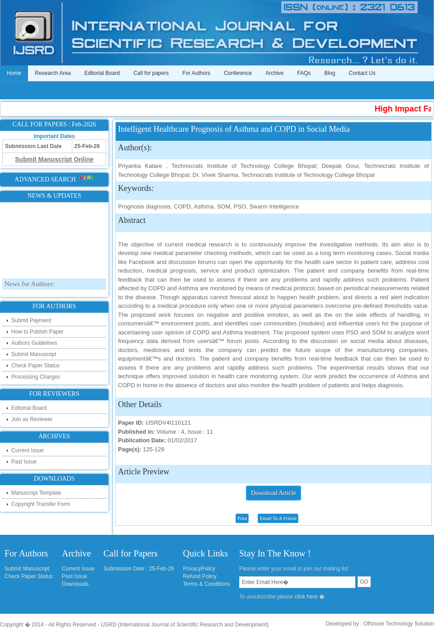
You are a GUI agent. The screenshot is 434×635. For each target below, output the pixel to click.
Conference (238, 73)
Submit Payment (31, 320)
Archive (274, 73)
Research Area (53, 73)
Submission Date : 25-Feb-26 (139, 568)
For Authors (196, 73)
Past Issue (24, 462)
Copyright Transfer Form (40, 504)
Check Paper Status (35, 365)
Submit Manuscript (33, 354)
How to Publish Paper (37, 332)
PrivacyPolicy (199, 568)
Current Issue (27, 450)
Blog (329, 73)
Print (242, 518)
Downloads (75, 584)
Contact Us (362, 73)
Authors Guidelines (34, 343)
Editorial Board (102, 73)
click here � (310, 596)
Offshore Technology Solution (398, 624)
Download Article (273, 493)
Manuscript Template (36, 493)
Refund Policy (200, 576)
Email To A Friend (277, 518)
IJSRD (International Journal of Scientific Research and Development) (185, 624)
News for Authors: (30, 291)
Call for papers (151, 73)
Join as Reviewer (31, 419)
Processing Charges (35, 377)
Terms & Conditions (206, 584)
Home (14, 73)
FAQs (304, 73)
